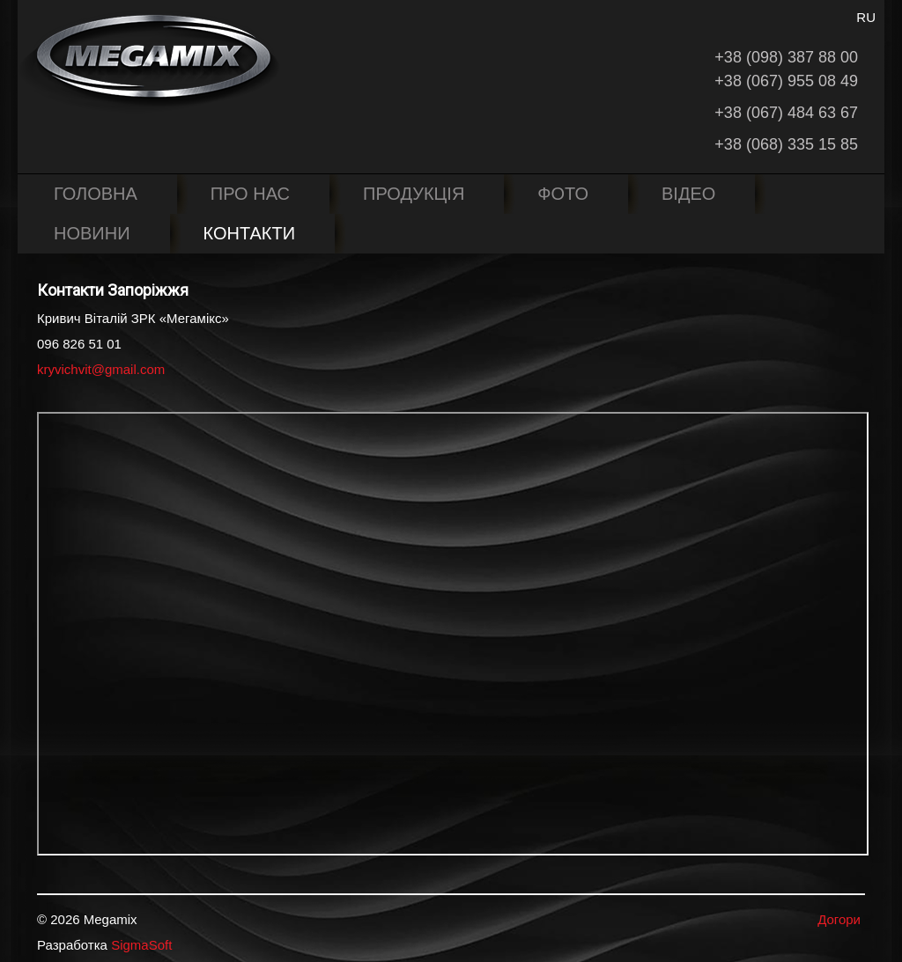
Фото (562, 193)
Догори (839, 919)
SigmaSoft (141, 944)
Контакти (249, 233)
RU (866, 17)
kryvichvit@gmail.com (101, 369)
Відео (688, 193)
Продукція (413, 193)
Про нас (250, 193)
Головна (95, 193)
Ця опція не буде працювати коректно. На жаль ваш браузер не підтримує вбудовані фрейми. (453, 634)
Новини (92, 233)
